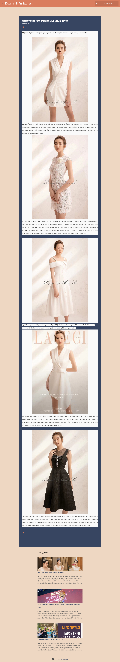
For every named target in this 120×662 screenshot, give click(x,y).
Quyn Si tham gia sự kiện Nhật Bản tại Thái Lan (52, 639)
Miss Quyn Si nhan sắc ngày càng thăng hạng (51, 572)
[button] (23, 27)
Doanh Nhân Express (19, 3)
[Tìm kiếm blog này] (108, 3)
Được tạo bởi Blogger (60, 659)
